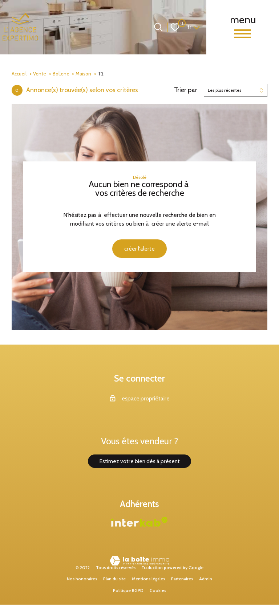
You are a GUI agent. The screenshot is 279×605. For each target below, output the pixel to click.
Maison (83, 74)
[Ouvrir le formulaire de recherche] (158, 27)
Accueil (19, 74)
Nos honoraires (82, 579)
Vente (39, 74)
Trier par (185, 90)
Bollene (61, 74)
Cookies (158, 590)
